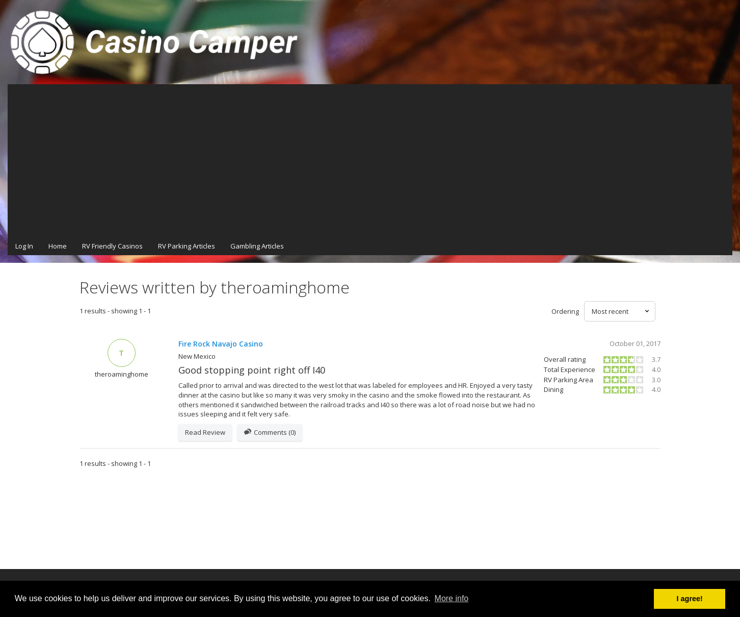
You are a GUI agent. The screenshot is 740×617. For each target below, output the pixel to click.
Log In (24, 246)
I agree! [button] (690, 599)
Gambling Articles (257, 246)
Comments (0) (270, 433)
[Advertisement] (370, 160)
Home (57, 246)
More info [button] (452, 598)
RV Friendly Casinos (112, 246)
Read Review (205, 432)
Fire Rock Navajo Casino (220, 344)
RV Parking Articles (186, 246)
